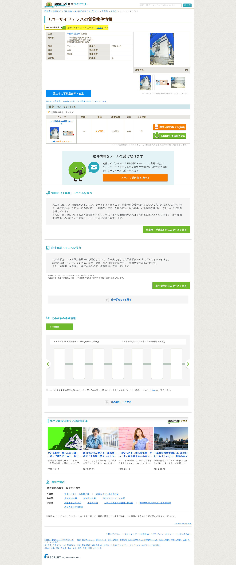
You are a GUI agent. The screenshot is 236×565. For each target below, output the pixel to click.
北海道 (47, 548)
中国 (89, 548)
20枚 (53, 141)
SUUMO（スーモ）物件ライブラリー (66, 5)
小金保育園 (92, 503)
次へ (187, 364)
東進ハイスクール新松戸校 (76, 494)
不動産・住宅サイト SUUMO (58, 11)
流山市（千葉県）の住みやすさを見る (166, 229)
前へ (48, 364)
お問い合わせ (183, 534)
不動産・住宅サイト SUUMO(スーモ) (59, 540)
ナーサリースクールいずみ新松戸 (155, 503)
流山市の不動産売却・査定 (68, 93)
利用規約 (145, 534)
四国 (84, 548)
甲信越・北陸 (66, 548)
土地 (185, 540)
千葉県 (105, 11)
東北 (53, 548)
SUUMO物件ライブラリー (87, 11)
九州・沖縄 (97, 548)
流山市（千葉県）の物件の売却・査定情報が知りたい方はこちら (76, 101)
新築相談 (85, 545)
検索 (189, 5)
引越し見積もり (96, 545)
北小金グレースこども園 (113, 498)
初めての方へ (114, 534)
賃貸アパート (101, 540)
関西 (79, 548)
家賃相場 (123, 540)
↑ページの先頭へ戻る (183, 523)
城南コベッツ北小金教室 (107, 494)
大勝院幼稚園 (70, 498)
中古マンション (152, 540)
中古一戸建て (176, 540)
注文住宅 (47, 545)
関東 (58, 548)
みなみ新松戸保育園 (73, 507)
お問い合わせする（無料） (169, 127)
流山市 (114, 11)
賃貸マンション (88, 540)
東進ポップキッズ (72, 503)
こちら (153, 390)
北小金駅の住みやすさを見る (171, 285)
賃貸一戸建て (113, 540)
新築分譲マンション (136, 540)
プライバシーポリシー (163, 534)
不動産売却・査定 (74, 545)
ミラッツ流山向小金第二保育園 (118, 503)
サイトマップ (130, 534)
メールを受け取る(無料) (135, 177)
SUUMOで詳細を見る (169, 135)
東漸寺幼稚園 (89, 498)
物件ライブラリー (121, 545)
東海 (74, 548)
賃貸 (99, 28)
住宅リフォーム (59, 545)
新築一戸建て (164, 540)
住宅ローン (108, 545)
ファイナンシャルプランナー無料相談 (145, 545)
